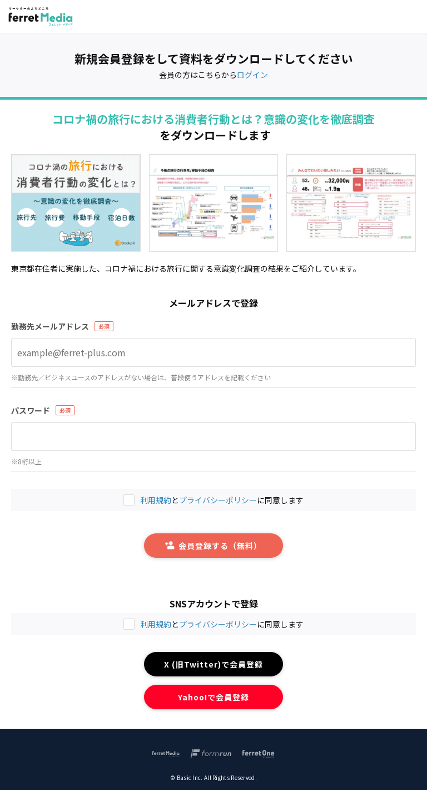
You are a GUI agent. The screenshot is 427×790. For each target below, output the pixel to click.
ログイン (252, 74)
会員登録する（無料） (213, 545)
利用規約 (155, 624)
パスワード (30, 410)
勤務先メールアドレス (50, 326)
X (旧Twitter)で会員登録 (214, 664)
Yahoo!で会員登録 (214, 697)
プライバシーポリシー (218, 624)
